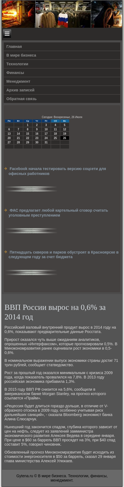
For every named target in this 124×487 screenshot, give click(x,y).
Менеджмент (18, 81)
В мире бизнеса (21, 55)
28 (18, 142)
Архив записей (21, 90)
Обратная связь (22, 99)
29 (27, 142)
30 (36, 142)
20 (9, 138)
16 (36, 133)
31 (46, 142)
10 (46, 129)
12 (64, 129)
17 (46, 133)
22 (27, 138)
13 (9, 133)
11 (55, 129)
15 (27, 133)
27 (9, 142)
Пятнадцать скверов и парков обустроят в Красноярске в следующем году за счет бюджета (64, 254)
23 (36, 138)
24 (46, 138)
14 (18, 133)
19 (64, 133)
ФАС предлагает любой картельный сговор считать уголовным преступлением (58, 212)
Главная (14, 46)
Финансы (15, 72)
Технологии (17, 64)
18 (55, 133)
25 (55, 138)
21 (18, 138)
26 (64, 138)
